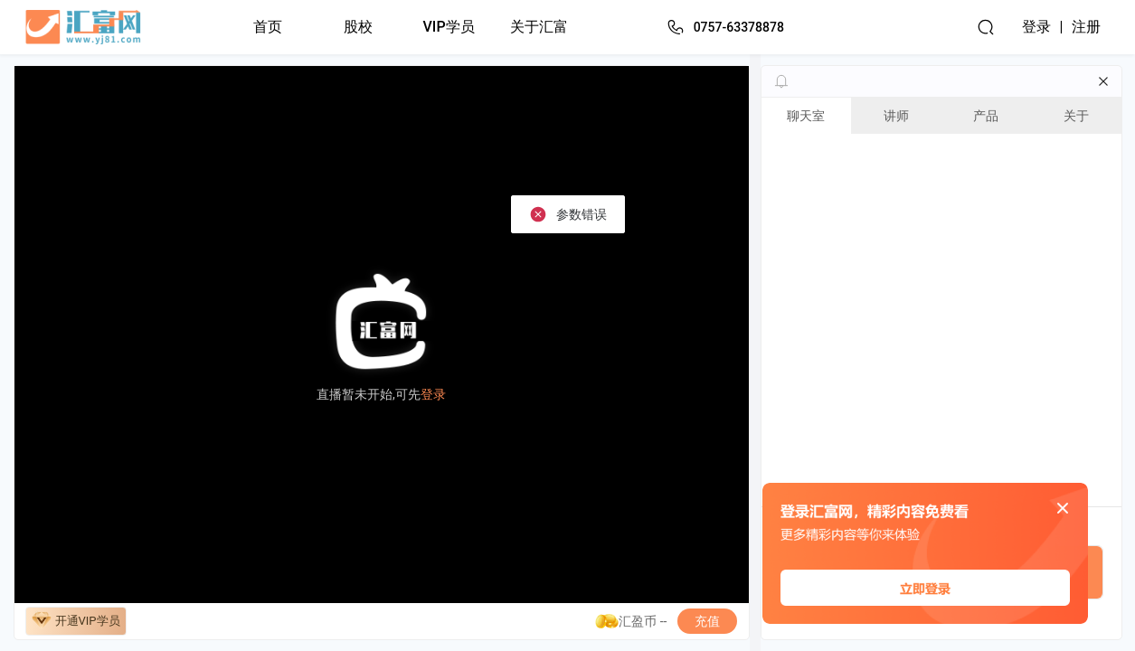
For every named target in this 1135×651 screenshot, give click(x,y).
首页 (267, 26)
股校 (358, 26)
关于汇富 (539, 26)
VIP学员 (449, 26)
